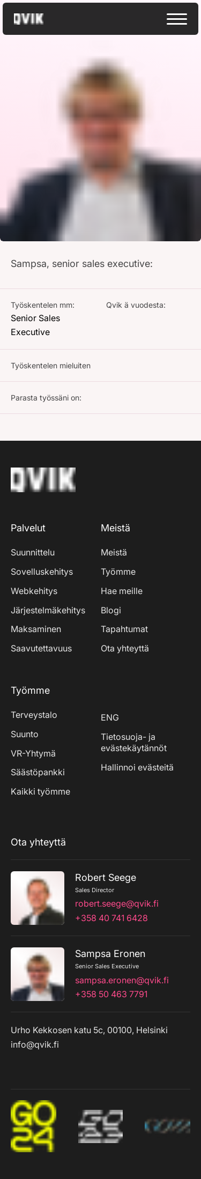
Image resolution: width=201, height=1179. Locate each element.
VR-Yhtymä (33, 753)
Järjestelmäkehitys (48, 610)
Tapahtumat (124, 629)
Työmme (118, 571)
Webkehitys (34, 590)
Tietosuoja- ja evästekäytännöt (134, 742)
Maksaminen (36, 629)
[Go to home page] (38, 19)
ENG (110, 717)
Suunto (25, 734)
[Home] (43, 494)
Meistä (114, 552)
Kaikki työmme (40, 791)
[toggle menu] (177, 19)
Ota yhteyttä (125, 648)
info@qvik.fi (35, 1044)
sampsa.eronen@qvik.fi (122, 980)
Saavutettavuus (41, 648)
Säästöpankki (38, 772)
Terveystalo (34, 714)
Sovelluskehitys (42, 571)
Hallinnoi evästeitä (137, 767)
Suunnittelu (33, 552)
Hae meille (122, 590)
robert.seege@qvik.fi (117, 903)
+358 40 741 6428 (111, 918)
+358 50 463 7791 (111, 994)
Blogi (111, 610)
